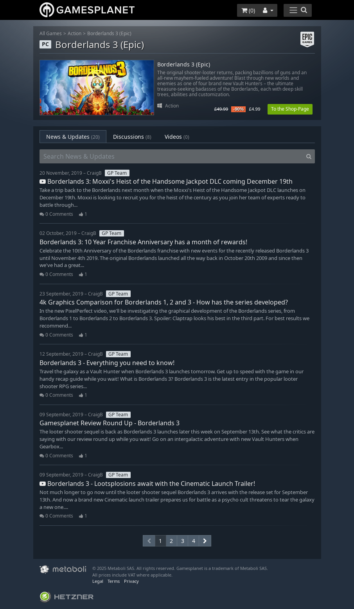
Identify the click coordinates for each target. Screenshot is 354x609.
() (248, 10)
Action (74, 33)
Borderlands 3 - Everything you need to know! (107, 362)
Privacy (131, 581)
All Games (51, 33)
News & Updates (73, 136)
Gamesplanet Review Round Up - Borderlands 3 (110, 423)
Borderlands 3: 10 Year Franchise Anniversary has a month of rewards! (143, 242)
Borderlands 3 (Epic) (109, 33)
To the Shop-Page (290, 109)
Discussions (132, 136)
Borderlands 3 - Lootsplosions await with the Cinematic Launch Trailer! (147, 483)
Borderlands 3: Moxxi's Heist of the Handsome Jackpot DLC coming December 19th (166, 181)
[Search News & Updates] (171, 156)
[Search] (309, 156)
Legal (97, 581)
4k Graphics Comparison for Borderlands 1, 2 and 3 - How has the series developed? (164, 302)
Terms (114, 581)
